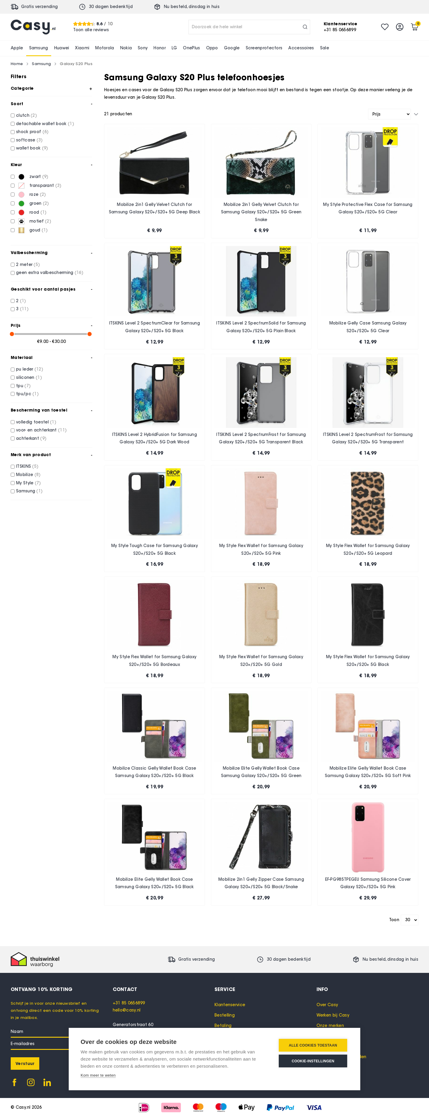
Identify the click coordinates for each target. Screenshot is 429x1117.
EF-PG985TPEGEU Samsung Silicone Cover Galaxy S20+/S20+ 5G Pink (368, 883)
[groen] (13, 203)
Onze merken (330, 1025)
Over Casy (327, 1004)
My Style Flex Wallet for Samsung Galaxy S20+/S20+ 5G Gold (261, 660)
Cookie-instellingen (313, 1061)
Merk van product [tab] (31, 454)
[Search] (305, 27)
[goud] (13, 230)
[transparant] (13, 186)
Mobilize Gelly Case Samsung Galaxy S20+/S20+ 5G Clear (368, 327)
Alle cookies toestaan (313, 1045)
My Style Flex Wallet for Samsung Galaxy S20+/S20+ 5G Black (368, 660)
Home (17, 63)
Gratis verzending (39, 6)
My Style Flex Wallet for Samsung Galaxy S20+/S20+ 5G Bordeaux (154, 660)
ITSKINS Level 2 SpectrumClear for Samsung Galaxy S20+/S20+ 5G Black (154, 327)
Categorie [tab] (22, 88)
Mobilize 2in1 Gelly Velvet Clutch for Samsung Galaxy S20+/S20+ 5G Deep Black (154, 208)
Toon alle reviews (91, 29)
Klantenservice (229, 1004)
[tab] (164, 989)
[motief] (13, 221)
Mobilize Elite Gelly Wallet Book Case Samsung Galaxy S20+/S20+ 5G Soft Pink (368, 772)
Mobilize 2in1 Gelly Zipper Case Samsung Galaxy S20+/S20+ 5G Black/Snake (261, 883)
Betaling (222, 1025)
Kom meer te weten (98, 1075)
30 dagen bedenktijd (111, 6)
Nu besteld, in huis (192, 6)
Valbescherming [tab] (29, 252)
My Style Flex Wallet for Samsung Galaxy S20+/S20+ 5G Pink (261, 549)
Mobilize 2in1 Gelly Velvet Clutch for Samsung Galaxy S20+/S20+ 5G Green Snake (261, 212)
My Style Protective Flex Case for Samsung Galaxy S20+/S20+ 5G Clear (367, 208)
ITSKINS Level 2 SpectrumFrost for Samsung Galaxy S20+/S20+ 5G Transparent (368, 438)
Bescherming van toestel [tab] (39, 410)
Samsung (41, 63)
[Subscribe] (25, 1063)
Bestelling (224, 1015)
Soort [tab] (17, 103)
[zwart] (13, 177)
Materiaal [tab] (22, 357)
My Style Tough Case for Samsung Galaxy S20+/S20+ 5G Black (154, 549)
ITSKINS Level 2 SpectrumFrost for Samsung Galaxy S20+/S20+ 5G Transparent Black (261, 438)
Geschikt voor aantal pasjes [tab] (43, 289)
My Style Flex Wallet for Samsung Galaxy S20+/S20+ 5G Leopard (368, 549)
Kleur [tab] (16, 164)
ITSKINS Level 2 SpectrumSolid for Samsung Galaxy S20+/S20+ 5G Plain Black (261, 327)
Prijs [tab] (16, 325)
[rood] (13, 212)
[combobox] (249, 27)
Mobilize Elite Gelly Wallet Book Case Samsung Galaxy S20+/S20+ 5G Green (261, 772)
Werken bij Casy (333, 1015)
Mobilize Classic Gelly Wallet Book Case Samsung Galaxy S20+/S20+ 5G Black (154, 772)
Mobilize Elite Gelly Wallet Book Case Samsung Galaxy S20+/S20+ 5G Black (154, 883)
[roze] (13, 194)
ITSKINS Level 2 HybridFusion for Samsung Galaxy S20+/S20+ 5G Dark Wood (154, 438)
